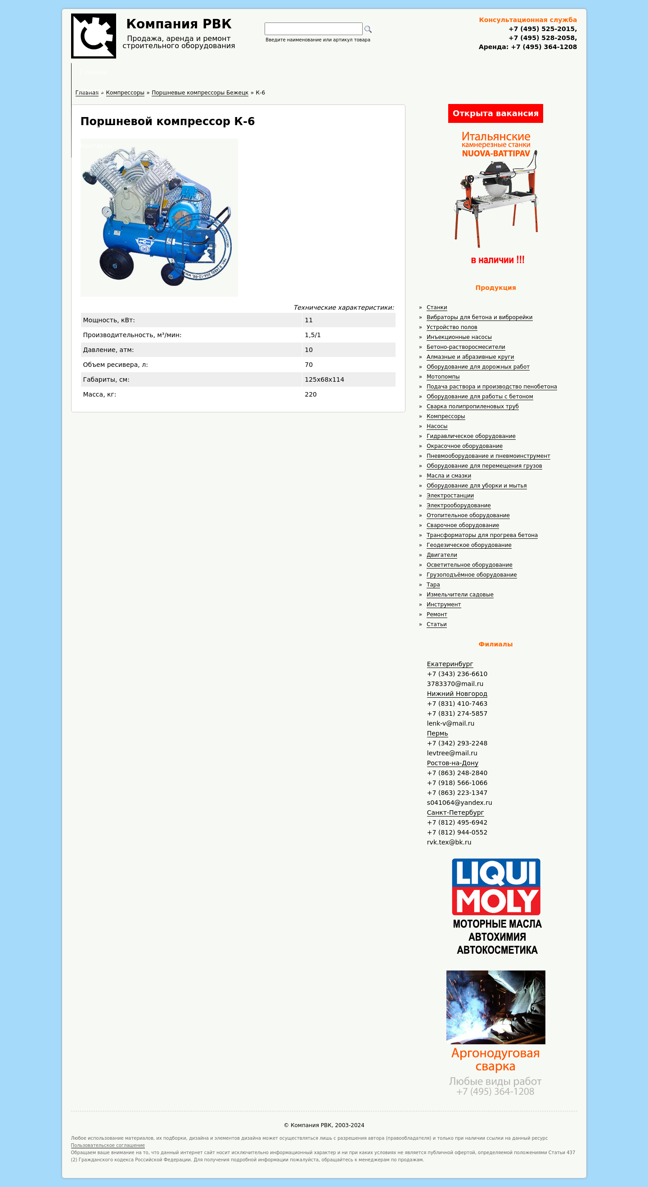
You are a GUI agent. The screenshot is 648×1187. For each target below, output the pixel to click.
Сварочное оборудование (463, 525)
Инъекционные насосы (459, 337)
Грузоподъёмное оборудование (472, 575)
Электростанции (450, 495)
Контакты (428, 72)
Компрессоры (446, 416)
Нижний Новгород (457, 693)
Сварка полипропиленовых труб (473, 406)
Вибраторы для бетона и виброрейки (479, 317)
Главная (212, 72)
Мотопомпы (443, 377)
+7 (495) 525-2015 (541, 28)
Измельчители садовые (460, 594)
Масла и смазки (449, 476)
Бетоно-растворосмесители (466, 347)
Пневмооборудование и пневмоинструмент (488, 456)
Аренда (263, 72)
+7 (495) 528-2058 (541, 37)
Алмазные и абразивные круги (470, 357)
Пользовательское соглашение (108, 1145)
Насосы (437, 426)
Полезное (316, 72)
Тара (433, 585)
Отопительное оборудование (468, 515)
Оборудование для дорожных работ (478, 367)
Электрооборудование (459, 505)
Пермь (437, 733)
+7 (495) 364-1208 (542, 46)
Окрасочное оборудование (465, 446)
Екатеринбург (450, 664)
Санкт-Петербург (455, 812)
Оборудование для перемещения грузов (484, 466)
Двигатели (442, 555)
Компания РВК (179, 24)
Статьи (437, 624)
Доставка (371, 72)
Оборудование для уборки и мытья (477, 486)
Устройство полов (452, 327)
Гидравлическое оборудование (471, 436)
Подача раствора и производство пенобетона (492, 387)
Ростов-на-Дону (452, 763)
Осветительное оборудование (470, 565)
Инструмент (444, 604)
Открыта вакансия (496, 113)
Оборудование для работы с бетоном (480, 396)
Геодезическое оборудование (469, 545)
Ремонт (437, 614)
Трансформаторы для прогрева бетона (482, 535)
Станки (437, 307)
